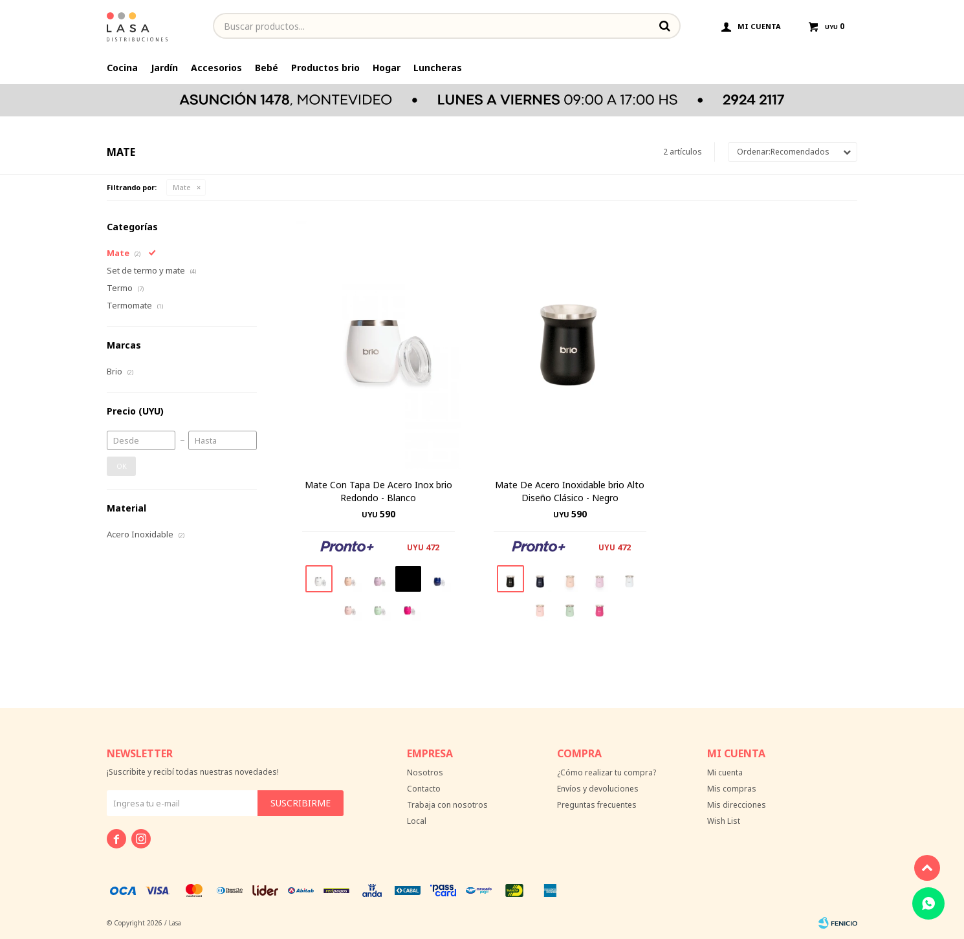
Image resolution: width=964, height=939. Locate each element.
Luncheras (437, 67)
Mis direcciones (736, 804)
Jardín (164, 67)
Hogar (386, 67)
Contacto (424, 788)
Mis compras (731, 788)
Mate (182, 187)
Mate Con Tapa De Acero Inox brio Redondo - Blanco (378, 491)
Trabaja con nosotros (447, 804)
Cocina (122, 67)
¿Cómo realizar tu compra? (606, 772)
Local (416, 820)
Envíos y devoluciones (598, 788)
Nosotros (425, 772)
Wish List (723, 820)
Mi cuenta (725, 772)
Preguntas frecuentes (597, 804)
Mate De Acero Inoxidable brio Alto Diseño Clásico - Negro (569, 491)
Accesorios (216, 67)
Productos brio (325, 67)
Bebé (266, 67)
